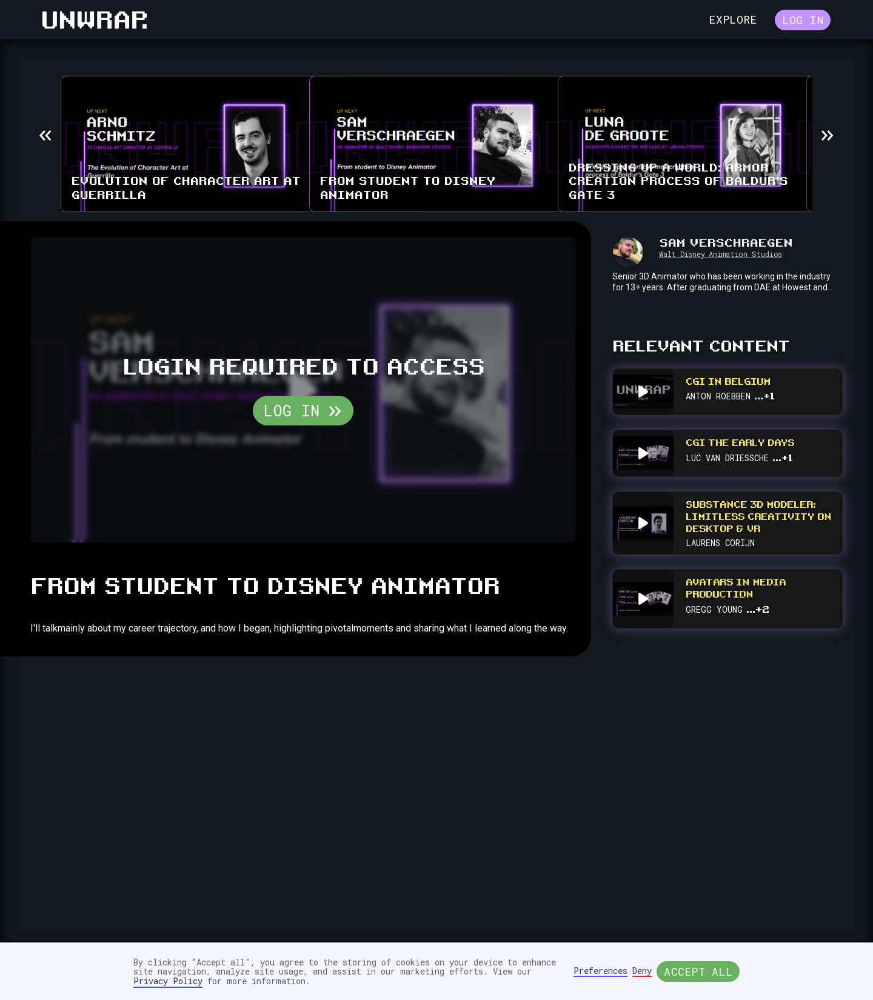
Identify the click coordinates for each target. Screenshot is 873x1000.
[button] (45, 135)
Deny (642, 971)
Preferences (600, 971)
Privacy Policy (167, 981)
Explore (733, 19)
